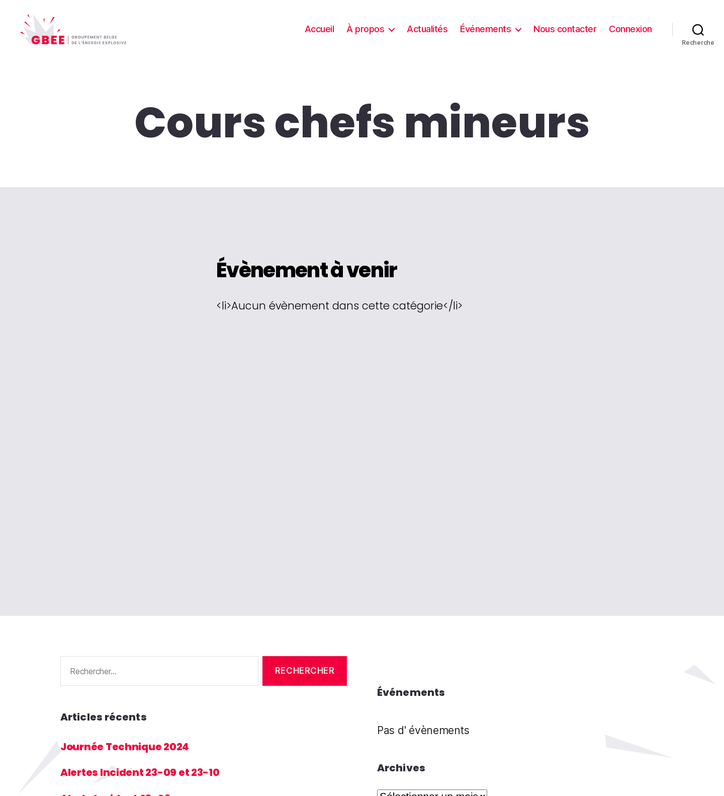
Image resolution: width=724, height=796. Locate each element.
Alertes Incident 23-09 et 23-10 (144, 787)
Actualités (427, 36)
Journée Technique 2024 (128, 761)
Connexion (630, 36)
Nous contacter (564, 36)
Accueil (319, 36)
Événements (485, 36)
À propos (365, 36)
